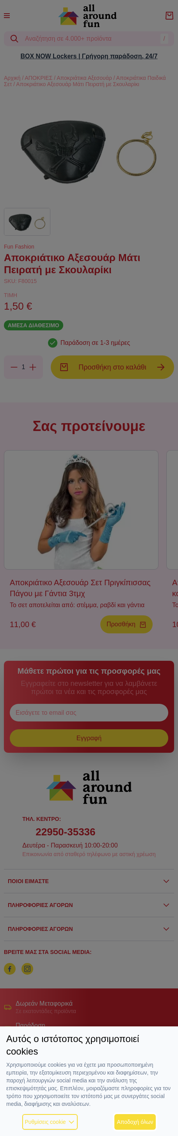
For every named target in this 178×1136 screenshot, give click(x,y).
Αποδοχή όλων (135, 1122)
